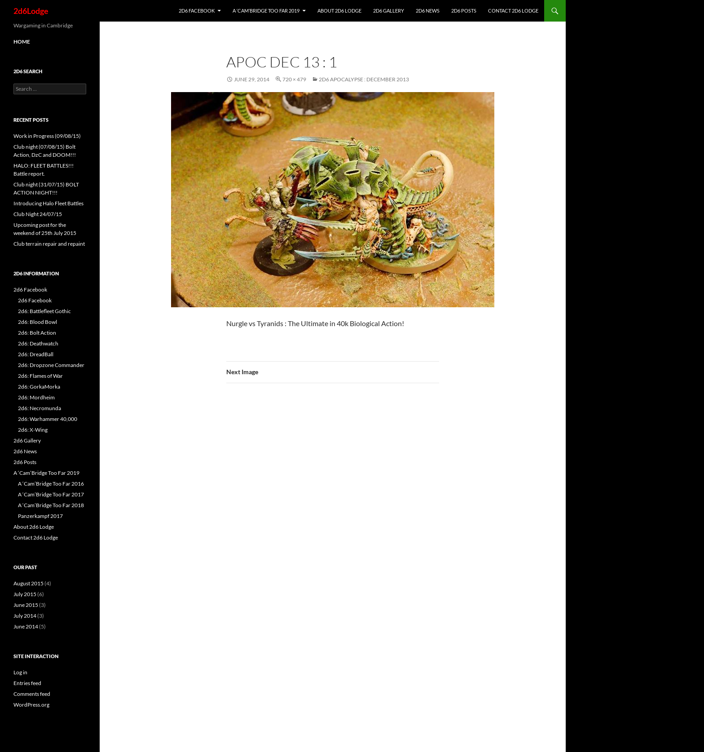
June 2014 (25, 626)
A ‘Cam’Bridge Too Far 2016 (51, 483)
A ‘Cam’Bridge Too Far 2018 (51, 505)
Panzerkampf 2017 (40, 516)
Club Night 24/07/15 (37, 214)
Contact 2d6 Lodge (513, 10)
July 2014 (24, 615)
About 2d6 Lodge (339, 10)
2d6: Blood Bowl (37, 321)
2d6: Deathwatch (38, 343)
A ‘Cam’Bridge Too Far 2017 (51, 494)
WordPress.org (31, 704)
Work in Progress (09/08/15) (47, 136)
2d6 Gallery (388, 10)
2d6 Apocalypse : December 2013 (364, 79)
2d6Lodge (30, 11)
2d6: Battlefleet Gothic (44, 311)
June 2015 (25, 605)
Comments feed (31, 693)
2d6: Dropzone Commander (51, 365)
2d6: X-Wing (33, 429)
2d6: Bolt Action (37, 332)
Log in (20, 672)
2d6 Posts (463, 10)
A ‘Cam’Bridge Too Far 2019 (266, 10)
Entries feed (27, 683)
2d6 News (428, 10)
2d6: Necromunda (39, 408)
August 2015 (28, 583)
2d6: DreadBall (35, 354)
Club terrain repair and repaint (49, 243)
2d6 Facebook (197, 10)
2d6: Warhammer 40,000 (47, 419)
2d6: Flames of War (40, 375)
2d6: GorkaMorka (39, 386)
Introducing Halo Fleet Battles (48, 203)
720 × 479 (294, 79)
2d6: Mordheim (36, 397)
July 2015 (24, 594)
